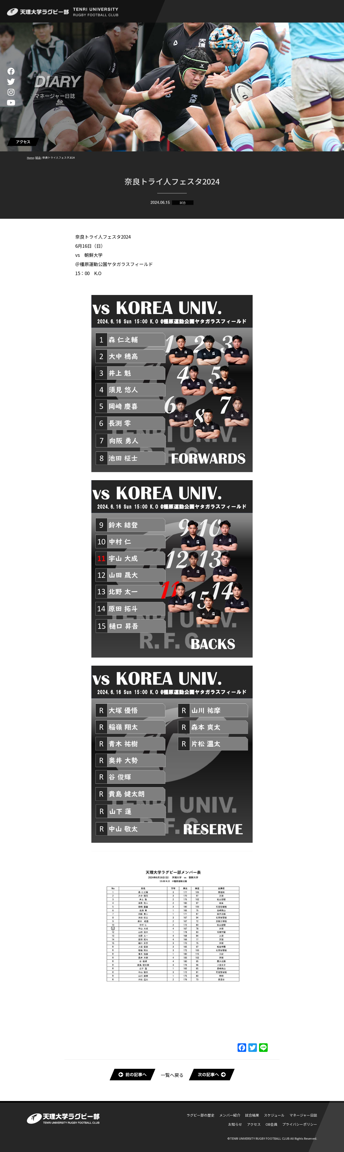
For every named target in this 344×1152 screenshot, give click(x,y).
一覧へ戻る (172, 1074)
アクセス (254, 1124)
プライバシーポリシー (299, 1124)
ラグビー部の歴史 (200, 1115)
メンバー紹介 (229, 1115)
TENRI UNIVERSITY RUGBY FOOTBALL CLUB (259, 1138)
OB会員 (271, 1124)
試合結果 (252, 1115)
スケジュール (274, 1115)
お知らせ (235, 1124)
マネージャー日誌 (303, 1115)
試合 (183, 204)
